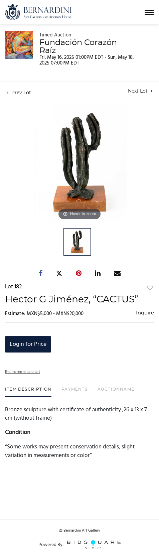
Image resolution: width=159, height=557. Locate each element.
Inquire (145, 312)
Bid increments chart (22, 372)
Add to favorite (150, 288)
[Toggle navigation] (149, 12)
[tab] (28, 392)
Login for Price (28, 344)
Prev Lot (19, 93)
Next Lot (140, 91)
